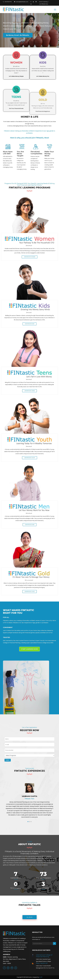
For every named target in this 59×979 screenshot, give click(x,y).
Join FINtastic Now (43, 4)
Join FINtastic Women (29, 257)
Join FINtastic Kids (29, 324)
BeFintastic (29, 977)
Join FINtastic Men (29, 524)
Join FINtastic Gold (29, 591)
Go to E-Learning (43, 1)
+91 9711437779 (7, 1)
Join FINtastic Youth (29, 457)
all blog (29, 917)
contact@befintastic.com (21, 1)
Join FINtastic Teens (29, 390)
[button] (29, 821)
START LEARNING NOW (29, 649)
